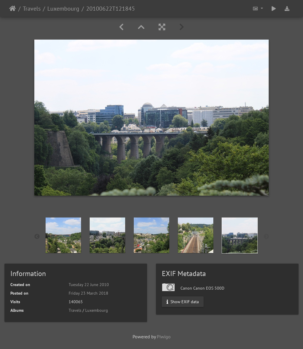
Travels (32, 8)
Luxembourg (63, 8)
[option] (63, 235)
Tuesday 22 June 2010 (89, 284)
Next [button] (266, 237)
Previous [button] (37, 237)
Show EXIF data (183, 301)
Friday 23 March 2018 (88, 293)
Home (12, 8)
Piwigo (164, 337)
